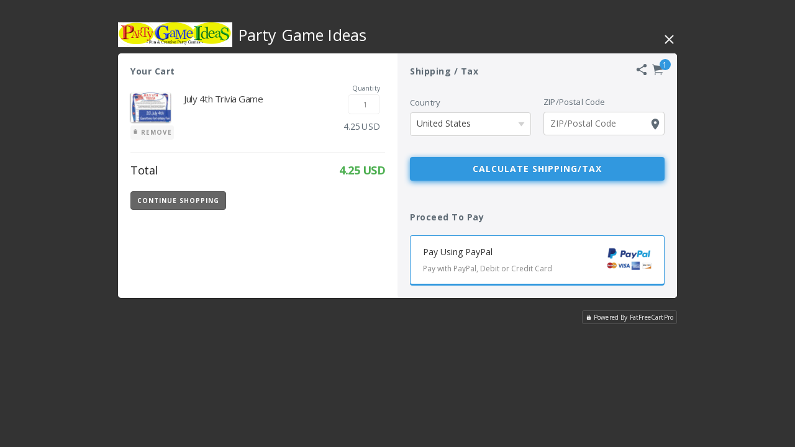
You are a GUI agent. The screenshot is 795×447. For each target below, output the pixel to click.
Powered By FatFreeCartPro (629, 317)
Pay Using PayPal (543, 262)
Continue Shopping (178, 200)
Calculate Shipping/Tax (537, 168)
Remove (152, 132)
